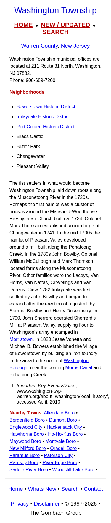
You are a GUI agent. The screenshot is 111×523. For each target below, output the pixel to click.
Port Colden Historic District (46, 126)
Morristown (21, 339)
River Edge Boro (59, 462)
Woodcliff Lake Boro (73, 469)
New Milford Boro (27, 448)
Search (70, 489)
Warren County (39, 46)
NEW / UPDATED (65, 24)
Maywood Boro (25, 441)
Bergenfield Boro (27, 419)
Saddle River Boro (28, 469)
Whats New (42, 489)
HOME (23, 24)
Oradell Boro (63, 448)
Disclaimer (46, 504)
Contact (93, 489)
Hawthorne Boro (26, 434)
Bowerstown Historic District (46, 106)
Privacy (20, 504)
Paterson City (58, 455)
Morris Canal (78, 367)
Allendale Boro (59, 412)
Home (15, 489)
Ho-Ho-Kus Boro (65, 434)
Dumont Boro (63, 419)
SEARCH (55, 31)
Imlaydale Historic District (43, 116)
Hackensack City (64, 427)
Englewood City (25, 427)
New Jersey (75, 46)
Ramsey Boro (23, 462)
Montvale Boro (60, 441)
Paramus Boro (24, 455)
